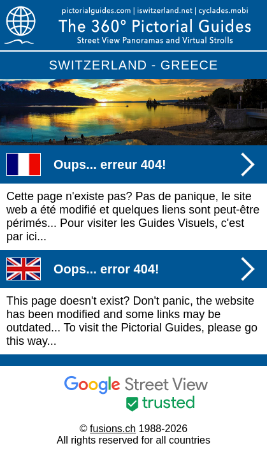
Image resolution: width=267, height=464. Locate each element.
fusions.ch (113, 428)
